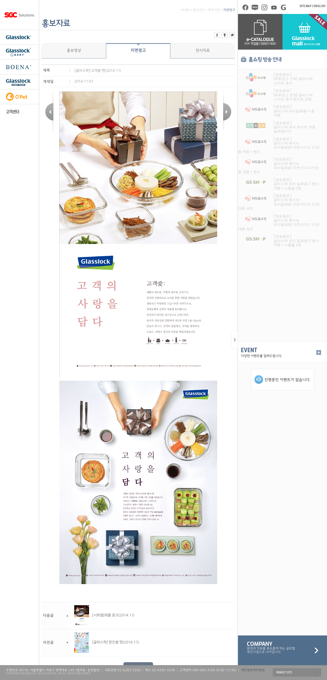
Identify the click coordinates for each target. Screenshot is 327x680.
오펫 (19, 96)
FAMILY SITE (284, 672)
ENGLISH (320, 6)
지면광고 (138, 50)
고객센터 (19, 111)
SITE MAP (305, 6)
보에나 (19, 66)
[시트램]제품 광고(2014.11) (104, 615)
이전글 (227, 112)
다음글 (49, 112)
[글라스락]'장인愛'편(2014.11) (106, 642)
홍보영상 (74, 51)
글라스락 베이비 (19, 52)
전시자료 (203, 51)
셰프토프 (19, 81)
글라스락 (19, 37)
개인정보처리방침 (253, 670)
